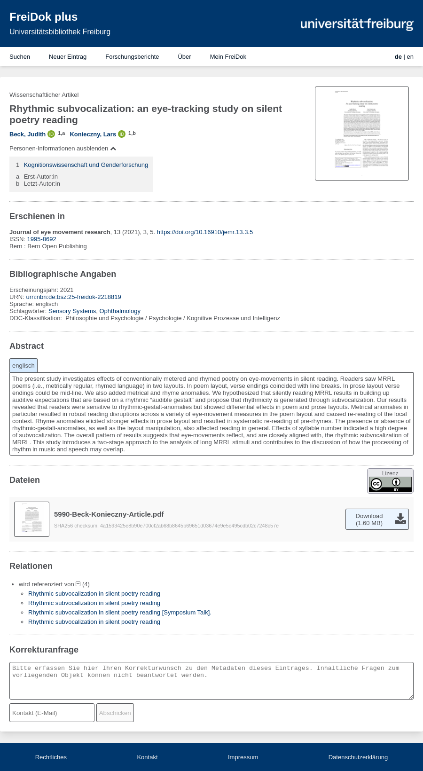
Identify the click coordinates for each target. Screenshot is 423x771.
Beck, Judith (27, 134)
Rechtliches (51, 757)
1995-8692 (41, 239)
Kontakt (147, 757)
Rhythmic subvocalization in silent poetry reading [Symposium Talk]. (120, 612)
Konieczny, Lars (93, 134)
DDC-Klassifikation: (36, 318)
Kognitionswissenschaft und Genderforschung (86, 164)
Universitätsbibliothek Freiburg (59, 32)
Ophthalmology (119, 311)
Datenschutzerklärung (358, 757)
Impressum (243, 757)
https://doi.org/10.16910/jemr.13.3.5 (205, 232)
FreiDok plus (43, 16)
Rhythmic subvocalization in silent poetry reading (94, 593)
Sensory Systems (72, 311)
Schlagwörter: (28, 311)
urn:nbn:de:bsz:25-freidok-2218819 (73, 296)
